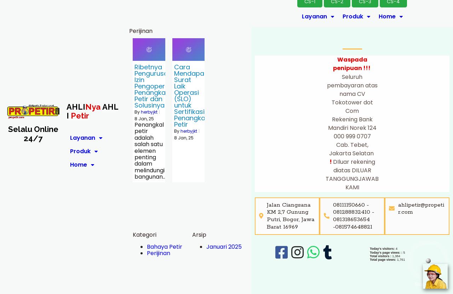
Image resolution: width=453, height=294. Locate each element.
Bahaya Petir (164, 247)
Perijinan (158, 253)
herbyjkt (149, 112)
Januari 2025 (224, 247)
